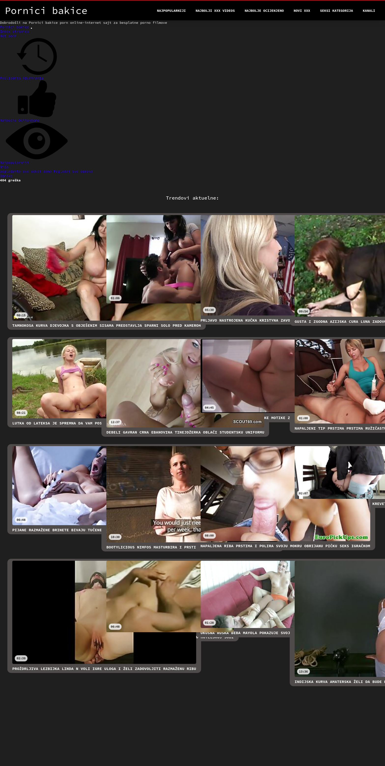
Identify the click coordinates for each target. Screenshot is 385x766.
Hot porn (8, 36)
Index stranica (14, 31)
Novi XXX (302, 10)
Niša (4, 167)
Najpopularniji (171, 10)
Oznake (6, 176)
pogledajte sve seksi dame (27, 171)
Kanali (369, 10)
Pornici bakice (15, 27)
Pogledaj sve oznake (73, 171)
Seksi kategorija (336, 10)
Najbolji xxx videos (215, 10)
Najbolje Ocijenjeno (264, 10)
